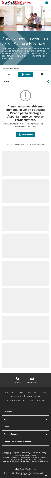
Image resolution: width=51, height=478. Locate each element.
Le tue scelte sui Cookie (34, 396)
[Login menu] (46, 3)
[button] (48, 81)
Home (6, 81)
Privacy (21, 392)
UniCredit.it (17, 382)
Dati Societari (32, 392)
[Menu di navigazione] (46, 474)
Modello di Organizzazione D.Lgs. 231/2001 (19, 400)
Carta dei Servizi (9, 392)
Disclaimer (43, 392)
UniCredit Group (32, 382)
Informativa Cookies (16, 396)
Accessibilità (41, 400)
